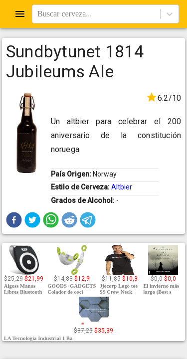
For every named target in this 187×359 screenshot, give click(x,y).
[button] (14, 220)
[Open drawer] (20, 14)
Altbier (121, 187)
